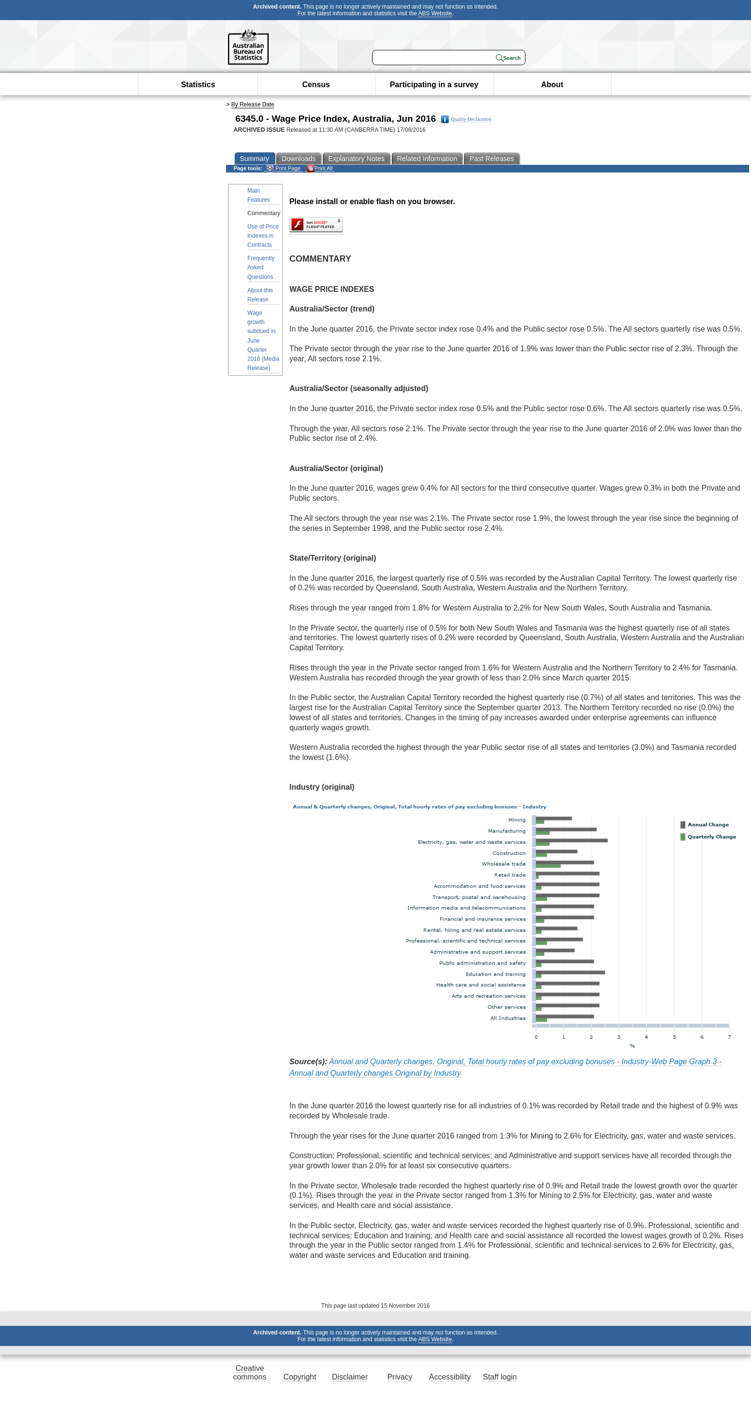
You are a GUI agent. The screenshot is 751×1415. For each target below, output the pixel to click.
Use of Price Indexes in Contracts (263, 235)
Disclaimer (350, 1377)
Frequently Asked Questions (261, 267)
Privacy (399, 1377)
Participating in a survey (434, 85)
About (552, 85)
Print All (320, 168)
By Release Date (252, 104)
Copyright (300, 1377)
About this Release (260, 295)
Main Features (259, 195)
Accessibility (450, 1377)
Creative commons (249, 1372)
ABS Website (435, 13)
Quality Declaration (466, 119)
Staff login (500, 1377)
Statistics (198, 85)
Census (316, 85)
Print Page (283, 168)
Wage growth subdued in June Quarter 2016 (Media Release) (264, 340)
